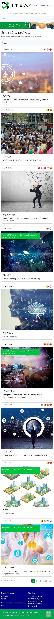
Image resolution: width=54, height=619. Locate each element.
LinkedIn (4, 596)
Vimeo (3, 599)
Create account (45, 5)
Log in (36, 5)
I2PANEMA (9, 391)
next (45, 581)
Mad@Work (9, 214)
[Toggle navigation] (4, 19)
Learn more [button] (27, 615)
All (50, 581)
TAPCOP (7, 156)
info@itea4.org (33, 599)
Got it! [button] (48, 614)
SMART (7, 275)
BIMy (6, 509)
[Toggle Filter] (5, 43)
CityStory (8, 333)
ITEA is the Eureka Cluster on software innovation (27, 13)
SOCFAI (7, 96)
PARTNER (8, 567)
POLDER (7, 451)
